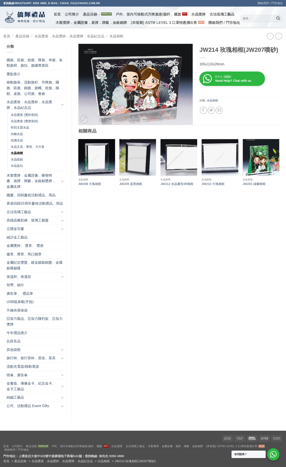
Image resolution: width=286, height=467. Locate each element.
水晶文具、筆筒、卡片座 (27, 146)
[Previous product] (278, 36)
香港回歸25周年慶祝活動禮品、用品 (35, 203)
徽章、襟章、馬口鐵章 (24, 254)
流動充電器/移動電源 (23, 366)
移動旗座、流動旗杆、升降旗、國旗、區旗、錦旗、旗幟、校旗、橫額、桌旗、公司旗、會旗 (33, 87)
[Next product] (270, 36)
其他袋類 (14, 350)
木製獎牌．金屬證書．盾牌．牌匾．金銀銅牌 (91, 22)
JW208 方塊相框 (89, 184)
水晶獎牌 (198, 14)
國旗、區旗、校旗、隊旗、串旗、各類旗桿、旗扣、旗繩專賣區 (35, 63)
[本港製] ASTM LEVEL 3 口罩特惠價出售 (164, 22)
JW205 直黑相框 (130, 184)
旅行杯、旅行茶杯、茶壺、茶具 (31, 358)
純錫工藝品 (15, 397)
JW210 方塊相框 (213, 184)
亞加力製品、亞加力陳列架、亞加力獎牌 (35, 321)
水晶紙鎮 (17, 159)
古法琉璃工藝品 (222, 14)
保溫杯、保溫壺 (19, 277)
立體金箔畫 (15, 229)
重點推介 (14, 74)
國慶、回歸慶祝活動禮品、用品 (31, 195)
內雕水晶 (17, 134)
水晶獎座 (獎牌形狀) (24, 121)
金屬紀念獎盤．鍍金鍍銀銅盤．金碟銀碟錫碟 (35, 265)
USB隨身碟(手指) (20, 302)
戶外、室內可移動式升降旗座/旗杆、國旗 (148, 14)
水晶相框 (116, 36)
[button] (84, 119)
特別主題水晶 (20, 127)
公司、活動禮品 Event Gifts (28, 406)
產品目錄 (91, 14)
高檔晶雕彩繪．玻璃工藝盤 (28, 220)
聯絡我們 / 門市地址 (270, 3)
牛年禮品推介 (17, 333)
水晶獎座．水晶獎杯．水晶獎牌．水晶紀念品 (69, 36)
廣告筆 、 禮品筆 (20, 293)
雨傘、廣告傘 (17, 375)
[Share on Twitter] (211, 110)
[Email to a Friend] (219, 110)
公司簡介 (72, 14)
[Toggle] (62, 105)
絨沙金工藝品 (17, 237)
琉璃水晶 (17, 140)
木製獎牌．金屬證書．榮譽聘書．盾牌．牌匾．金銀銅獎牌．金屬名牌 (31, 181)
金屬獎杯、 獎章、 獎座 (25, 245)
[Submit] (278, 18)
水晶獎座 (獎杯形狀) (24, 115)
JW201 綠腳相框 (254, 184)
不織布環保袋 (17, 310)
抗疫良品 (14, 341)
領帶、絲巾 (15, 285)
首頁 (57, 14)
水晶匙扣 (17, 165)
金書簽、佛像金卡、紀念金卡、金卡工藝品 (31, 386)
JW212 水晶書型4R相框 (176, 184)
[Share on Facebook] (203, 110)
